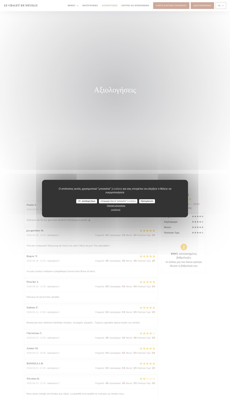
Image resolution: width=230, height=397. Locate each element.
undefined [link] (115, 209)
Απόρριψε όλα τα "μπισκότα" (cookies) (118, 201)
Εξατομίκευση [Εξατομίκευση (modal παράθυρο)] (147, 201)
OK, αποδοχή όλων (86, 201)
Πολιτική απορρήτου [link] (116, 205)
